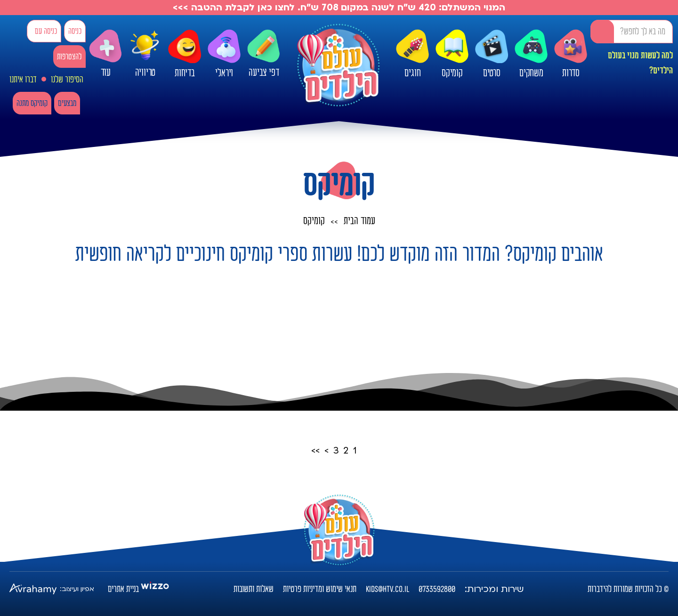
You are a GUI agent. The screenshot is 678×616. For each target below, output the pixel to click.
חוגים (412, 54)
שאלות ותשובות (254, 589)
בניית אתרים (123, 589)
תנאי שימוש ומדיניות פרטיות (319, 589)
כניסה (74, 31)
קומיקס (452, 54)
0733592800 (437, 589)
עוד (105, 54)
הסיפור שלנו (67, 79)
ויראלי (224, 54)
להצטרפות (69, 57)
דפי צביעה (263, 54)
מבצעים (67, 103)
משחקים (531, 54)
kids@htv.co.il (387, 589)
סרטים (491, 54)
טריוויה (145, 52)
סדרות (570, 54)
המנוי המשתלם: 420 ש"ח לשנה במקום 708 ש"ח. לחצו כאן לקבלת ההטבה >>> (339, 7)
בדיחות (184, 54)
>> (315, 451)
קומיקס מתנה (32, 103)
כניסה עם (46, 31)
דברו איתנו (23, 79)
